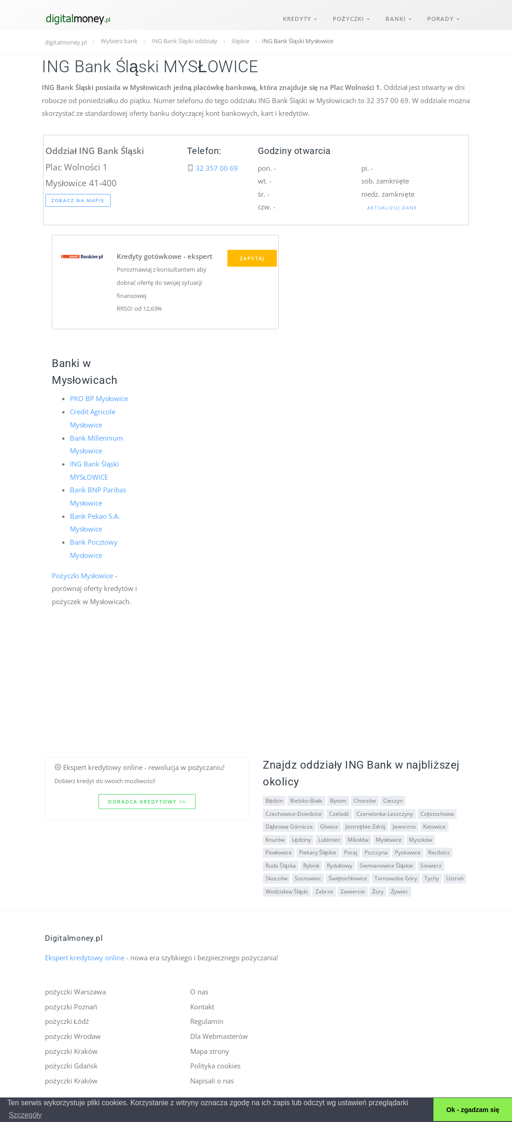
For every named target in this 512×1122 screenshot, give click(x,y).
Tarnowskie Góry (395, 877)
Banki (397, 17)
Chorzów (364, 800)
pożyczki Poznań (71, 1005)
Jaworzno (403, 825)
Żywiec (399, 890)
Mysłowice (388, 838)
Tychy (431, 877)
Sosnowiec (308, 877)
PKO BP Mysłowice (99, 398)
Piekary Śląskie (318, 851)
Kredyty (298, 17)
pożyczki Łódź (67, 1020)
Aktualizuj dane (392, 207)
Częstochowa (437, 812)
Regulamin (206, 1020)
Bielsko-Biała (306, 800)
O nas (199, 990)
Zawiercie (352, 890)
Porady (443, 17)
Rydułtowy (339, 864)
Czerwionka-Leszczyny (384, 812)
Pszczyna (375, 851)
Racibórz (438, 851)
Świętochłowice (348, 877)
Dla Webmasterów (219, 1034)
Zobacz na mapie (78, 200)
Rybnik (311, 864)
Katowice (434, 825)
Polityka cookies (215, 1064)
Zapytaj (252, 258)
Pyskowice (407, 851)
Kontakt (202, 1005)
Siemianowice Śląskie (386, 864)
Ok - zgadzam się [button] (472, 1109)
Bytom (338, 800)
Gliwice (329, 825)
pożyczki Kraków (71, 1049)
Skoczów (276, 877)
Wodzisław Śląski (287, 890)
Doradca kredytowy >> (147, 800)
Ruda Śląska (281, 864)
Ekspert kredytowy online (84, 956)
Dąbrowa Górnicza (289, 825)
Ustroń (454, 877)
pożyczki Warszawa (75, 990)
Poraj (350, 851)
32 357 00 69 (217, 168)
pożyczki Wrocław (73, 1034)
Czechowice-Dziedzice (294, 812)
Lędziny (301, 838)
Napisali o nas (212, 1079)
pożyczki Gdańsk (71, 1064)
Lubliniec (329, 838)
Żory (377, 890)
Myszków (420, 838)
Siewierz (431, 864)
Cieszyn (392, 800)
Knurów (275, 838)
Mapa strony (209, 1049)
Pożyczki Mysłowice (82, 574)
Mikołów (358, 838)
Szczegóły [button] (25, 1115)
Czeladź (339, 812)
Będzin (274, 800)
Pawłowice (279, 851)
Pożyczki (349, 17)
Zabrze (324, 890)
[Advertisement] (256, 692)
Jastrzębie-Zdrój (365, 825)
